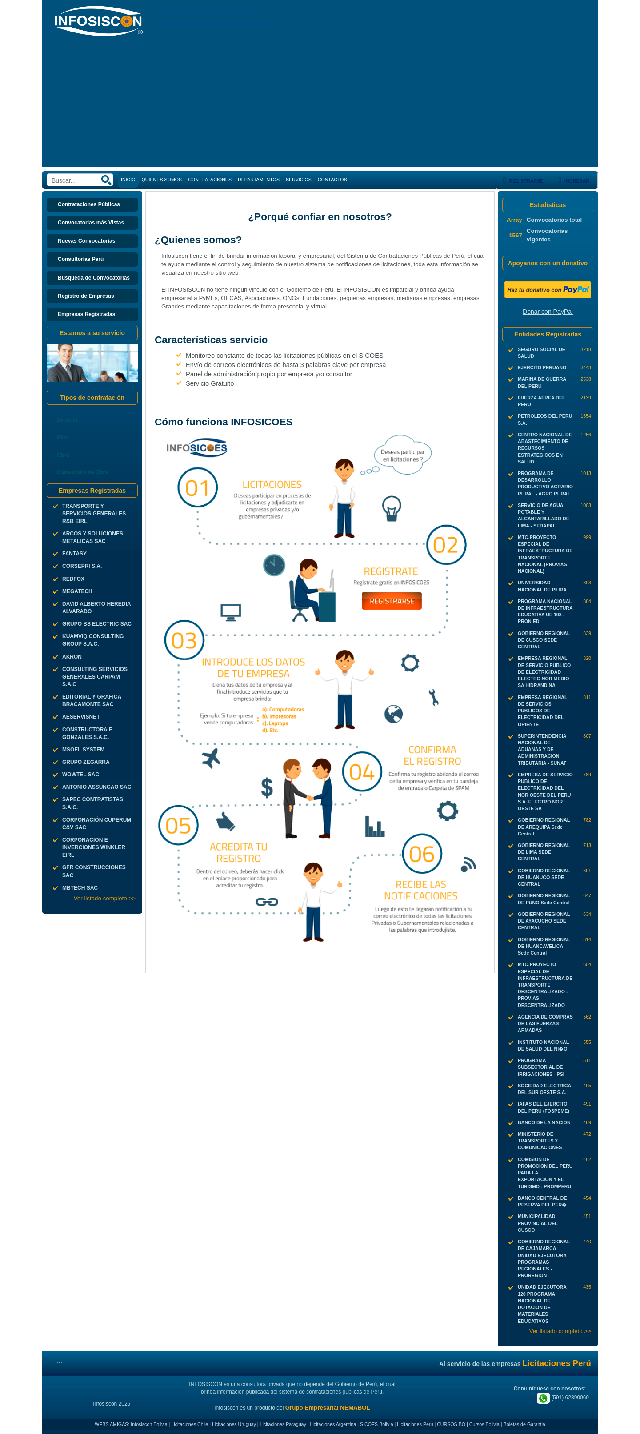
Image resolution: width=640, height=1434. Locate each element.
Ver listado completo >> (105, 898)
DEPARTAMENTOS (259, 179)
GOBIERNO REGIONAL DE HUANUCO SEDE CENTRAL (544, 877)
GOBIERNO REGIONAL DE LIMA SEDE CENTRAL (544, 852)
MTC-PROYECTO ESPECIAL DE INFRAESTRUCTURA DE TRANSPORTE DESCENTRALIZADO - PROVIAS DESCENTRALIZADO (545, 984)
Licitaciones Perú (415, 1424)
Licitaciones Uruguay (234, 1424)
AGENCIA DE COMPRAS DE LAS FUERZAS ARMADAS (545, 1023)
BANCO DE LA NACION (544, 1122)
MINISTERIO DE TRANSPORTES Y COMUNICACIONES (540, 1140)
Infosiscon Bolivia (149, 1424)
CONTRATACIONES (210, 179)
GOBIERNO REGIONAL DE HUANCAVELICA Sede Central (544, 946)
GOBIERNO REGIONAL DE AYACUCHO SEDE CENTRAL (544, 920)
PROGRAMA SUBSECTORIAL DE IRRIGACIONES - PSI (541, 1067)
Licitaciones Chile (189, 1424)
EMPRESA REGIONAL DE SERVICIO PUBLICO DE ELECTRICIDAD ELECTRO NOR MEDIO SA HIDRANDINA (544, 671)
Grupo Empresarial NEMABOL (327, 1407)
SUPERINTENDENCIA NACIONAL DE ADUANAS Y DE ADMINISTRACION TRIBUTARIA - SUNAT (542, 749)
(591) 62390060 (563, 1397)
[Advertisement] (320, 104)
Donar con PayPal (548, 311)
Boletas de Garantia (524, 1424)
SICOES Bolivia (376, 1424)
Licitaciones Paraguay (283, 1424)
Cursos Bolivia (484, 1424)
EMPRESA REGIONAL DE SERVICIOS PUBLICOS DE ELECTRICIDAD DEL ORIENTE (542, 711)
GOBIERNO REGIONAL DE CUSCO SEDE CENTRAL (544, 640)
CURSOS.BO (451, 1424)
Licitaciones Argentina (333, 1424)
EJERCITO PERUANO (542, 367)
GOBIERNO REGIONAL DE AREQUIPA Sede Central (544, 826)
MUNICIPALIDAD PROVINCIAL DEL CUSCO (538, 1223)
